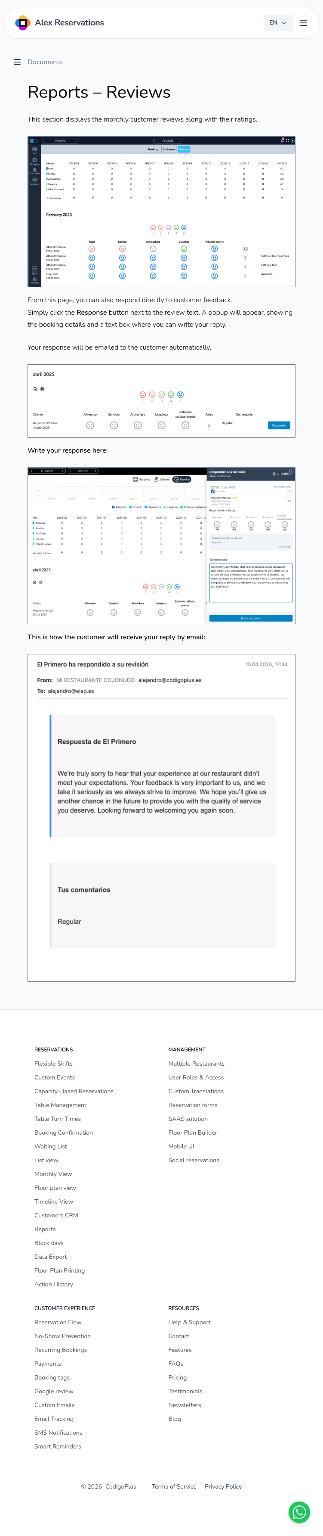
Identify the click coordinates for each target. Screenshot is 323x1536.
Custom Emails (54, 1405)
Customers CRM (56, 1215)
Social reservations (194, 1160)
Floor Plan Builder (193, 1133)
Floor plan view (55, 1188)
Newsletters (185, 1405)
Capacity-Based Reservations (74, 1091)
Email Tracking (54, 1419)
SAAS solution (188, 1119)
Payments (47, 1364)
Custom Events (54, 1077)
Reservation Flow (58, 1322)
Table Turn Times (57, 1119)
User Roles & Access (196, 1077)
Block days (49, 1243)
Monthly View (53, 1174)
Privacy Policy (223, 1487)
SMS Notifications (58, 1433)
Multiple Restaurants (197, 1064)
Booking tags (52, 1377)
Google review (54, 1391)
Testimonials (186, 1391)
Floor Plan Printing (59, 1271)
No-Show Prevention (62, 1336)
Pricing (178, 1377)
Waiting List (50, 1146)
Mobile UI (181, 1146)
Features (180, 1350)
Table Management (60, 1105)
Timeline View (53, 1202)
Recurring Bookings (60, 1350)
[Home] (59, 22)
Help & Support (190, 1322)
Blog (175, 1419)
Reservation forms (193, 1105)
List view (46, 1160)
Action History (53, 1284)
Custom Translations (196, 1091)
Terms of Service (174, 1487)
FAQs (176, 1364)
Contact (179, 1336)
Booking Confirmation (63, 1133)
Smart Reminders (57, 1446)
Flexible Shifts (53, 1064)
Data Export (50, 1257)
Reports (45, 1229)
